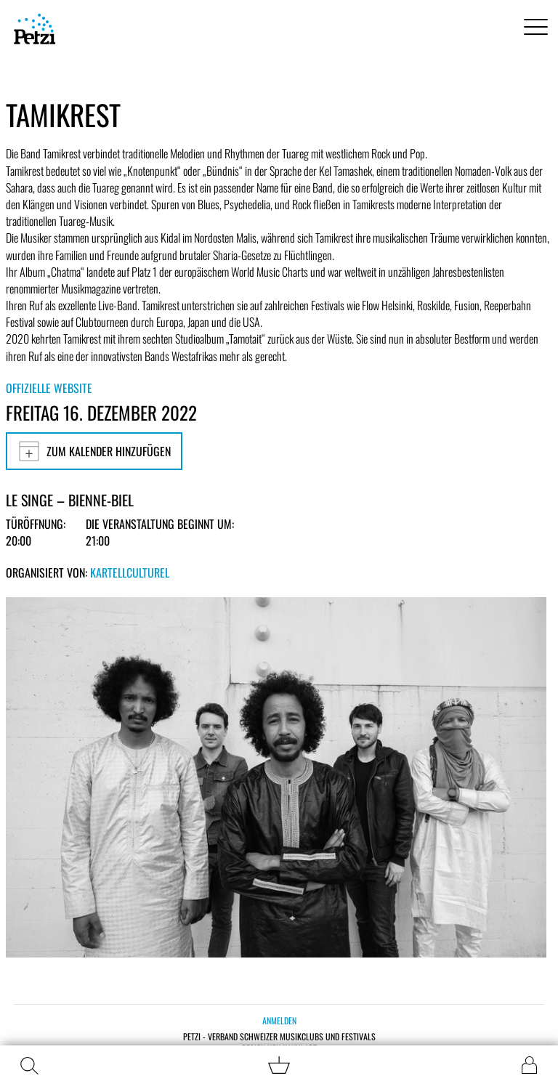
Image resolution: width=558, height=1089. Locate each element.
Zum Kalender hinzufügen (94, 451)
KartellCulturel (129, 572)
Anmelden (279, 1020)
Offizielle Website (49, 388)
